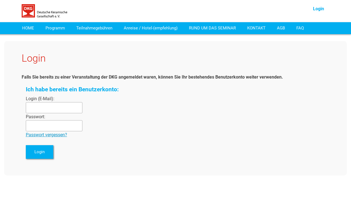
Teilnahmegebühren (94, 28)
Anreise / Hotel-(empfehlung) (151, 28)
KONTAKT (256, 28)
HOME (28, 28)
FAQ (300, 28)
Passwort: (35, 116)
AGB (281, 28)
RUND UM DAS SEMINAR (212, 28)
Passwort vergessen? (46, 134)
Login (318, 8)
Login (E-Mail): (40, 98)
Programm (55, 28)
